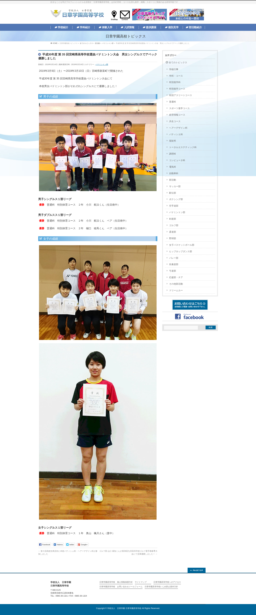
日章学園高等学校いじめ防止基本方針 (161, 587)
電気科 (172, 166)
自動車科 (173, 173)
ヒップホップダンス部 (180, 251)
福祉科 (172, 140)
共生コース (175, 121)
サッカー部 (175, 186)
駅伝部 (172, 193)
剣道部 (172, 219)
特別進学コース (177, 88)
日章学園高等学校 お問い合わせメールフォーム (121, 587)
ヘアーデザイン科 (178, 128)
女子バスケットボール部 (181, 245)
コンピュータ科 (177, 160)
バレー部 (173, 258)
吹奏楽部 (173, 264)
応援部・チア (176, 277)
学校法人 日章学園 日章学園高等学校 (124, 608)
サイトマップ (141, 582)
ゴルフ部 (173, 225)
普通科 (172, 101)
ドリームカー (176, 290)
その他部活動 (176, 284)
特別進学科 (175, 82)
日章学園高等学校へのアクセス (167, 582)
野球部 (172, 238)
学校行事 (173, 69)
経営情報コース (177, 114)
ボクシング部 (176, 199)
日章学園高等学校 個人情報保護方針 (116, 582)
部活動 (172, 180)
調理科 (172, 153)
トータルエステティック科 (183, 147)
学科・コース (176, 76)
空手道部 (173, 205)
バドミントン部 (102, 64)
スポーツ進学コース (179, 108)
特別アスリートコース (180, 95)
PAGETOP (198, 570)
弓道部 (172, 271)
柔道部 (172, 232)
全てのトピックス (178, 62)
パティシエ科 (176, 134)
